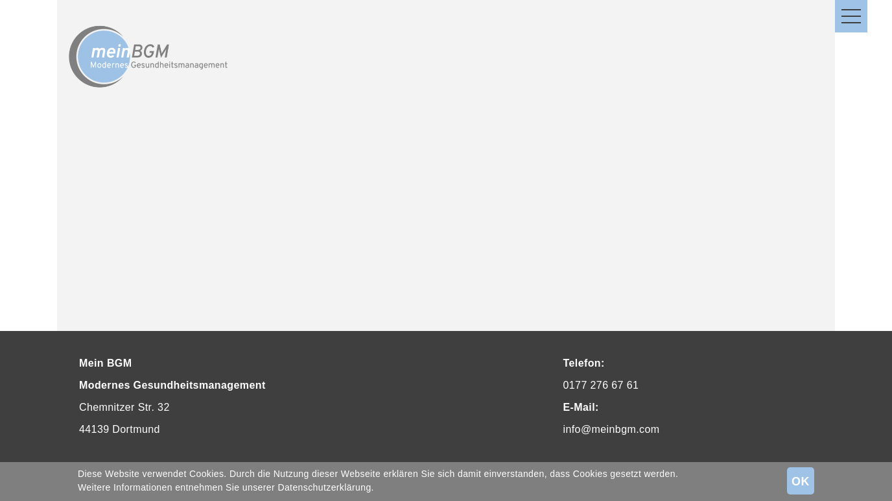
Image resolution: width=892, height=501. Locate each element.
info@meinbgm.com (611, 429)
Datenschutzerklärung (324, 487)
